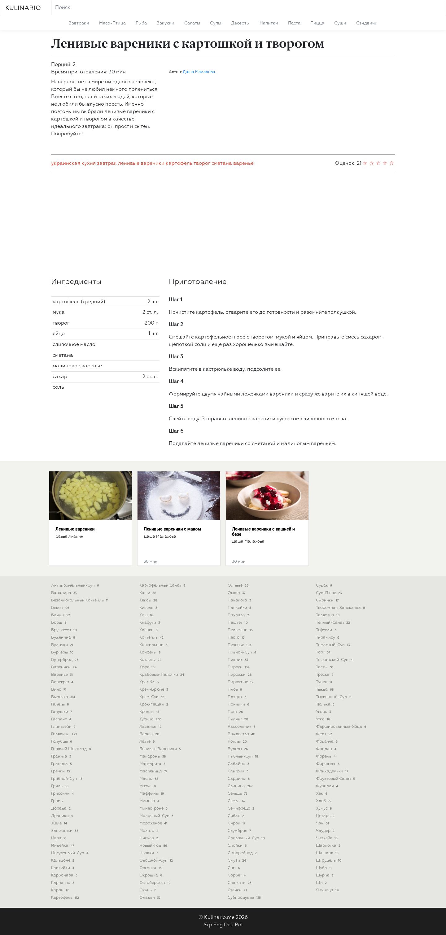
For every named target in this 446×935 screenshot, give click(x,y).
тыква (325, 690)
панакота (240, 600)
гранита (61, 756)
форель (326, 756)
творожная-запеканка (341, 608)
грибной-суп (67, 779)
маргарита (153, 764)
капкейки (63, 868)
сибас (236, 816)
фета (324, 734)
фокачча (327, 742)
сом (234, 868)
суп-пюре (329, 593)
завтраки (79, 23)
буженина (63, 638)
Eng (218, 925)
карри (60, 890)
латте (147, 742)
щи (322, 883)
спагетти (240, 883)
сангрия (238, 771)
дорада (61, 808)
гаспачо (61, 719)
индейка (63, 846)
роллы (238, 742)
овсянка (151, 868)
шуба (324, 868)
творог (202, 163)
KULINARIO (23, 8)
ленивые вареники (141, 163)
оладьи (150, 898)
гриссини (63, 794)
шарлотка (329, 846)
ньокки (149, 853)
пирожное (241, 682)
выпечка (63, 697)
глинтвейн (64, 727)
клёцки (149, 630)
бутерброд (65, 660)
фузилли (327, 786)
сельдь (238, 794)
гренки (61, 771)
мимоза (149, 801)
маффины (152, 794)
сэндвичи (367, 23)
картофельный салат (162, 585)
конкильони (154, 645)
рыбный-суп (243, 756)
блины (61, 615)
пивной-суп (242, 652)
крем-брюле (154, 690)
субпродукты (245, 898)
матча (148, 786)
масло (149, 779)
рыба (141, 23)
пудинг (238, 719)
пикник (238, 660)
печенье (240, 645)
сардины (239, 779)
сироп (237, 823)
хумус (324, 808)
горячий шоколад (71, 749)
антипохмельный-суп (75, 585)
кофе (147, 667)
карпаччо (63, 883)
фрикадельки (332, 771)
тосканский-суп (335, 660)
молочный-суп (156, 816)
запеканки (65, 831)
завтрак (107, 163)
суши (340, 23)
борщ (59, 623)
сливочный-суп (247, 838)
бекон (60, 608)
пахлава (239, 615)
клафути (150, 623)
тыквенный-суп (334, 697)
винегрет (62, 682)
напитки (269, 23)
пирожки (240, 675)
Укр (207, 925)
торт (323, 652)
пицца (317, 23)
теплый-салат (333, 623)
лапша (149, 734)
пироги (239, 667)
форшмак (328, 764)
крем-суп (152, 697)
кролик (149, 712)
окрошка (151, 875)
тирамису (328, 638)
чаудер (326, 831)
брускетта (64, 630)
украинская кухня (73, 163)
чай (323, 823)
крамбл (149, 682)
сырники (328, 600)
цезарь (326, 816)
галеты (60, 704)
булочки (62, 645)
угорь (324, 712)
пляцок (237, 697)
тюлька (325, 704)
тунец (324, 682)
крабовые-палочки (162, 675)
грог (58, 801)
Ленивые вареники (74, 528)
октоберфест (155, 883)
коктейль (152, 638)
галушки (62, 712)
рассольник (242, 727)
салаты (192, 23)
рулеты (238, 749)
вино (59, 690)
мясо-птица (112, 23)
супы (215, 23)
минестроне (154, 808)
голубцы (62, 742)
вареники (64, 667)
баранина (64, 593)
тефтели (326, 630)
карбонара (65, 875)
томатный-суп (333, 645)
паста (294, 23)
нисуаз (149, 838)
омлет (237, 593)
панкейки (240, 608)
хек (322, 794)
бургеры (63, 652)
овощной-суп (156, 861)
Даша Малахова (199, 72)
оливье (239, 585)
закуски (165, 23)
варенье (243, 163)
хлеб (324, 801)
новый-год (153, 846)
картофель (179, 163)
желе (59, 823)
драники (62, 816)
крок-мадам (154, 704)
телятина (328, 615)
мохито (149, 831)
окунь (148, 890)
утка (323, 719)
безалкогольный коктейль (80, 600)
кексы (148, 600)
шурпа (325, 875)
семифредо (242, 808)
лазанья (151, 727)
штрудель (329, 861)
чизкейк (327, 838)
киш (146, 615)
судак (324, 585)
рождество (242, 734)
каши (148, 593)
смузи (237, 861)
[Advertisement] (223, 224)
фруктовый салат (336, 779)
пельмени (241, 630)
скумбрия (240, 831)
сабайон (239, 764)
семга (237, 801)
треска (325, 675)
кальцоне (63, 861)
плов (235, 690)
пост (236, 712)
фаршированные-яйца (341, 727)
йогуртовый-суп (70, 853)
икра (59, 838)
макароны (153, 756)
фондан (326, 749)
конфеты (150, 652)
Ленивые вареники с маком (172, 528)
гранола (62, 764)
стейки (238, 890)
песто (237, 638)
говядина (64, 734)
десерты (240, 23)
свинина (241, 786)
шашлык (328, 853)
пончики (239, 704)
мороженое (153, 823)
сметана (222, 163)
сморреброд (243, 853)
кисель (148, 608)
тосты (325, 667)
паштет (238, 623)
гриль (60, 786)
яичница (328, 890)
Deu (229, 925)
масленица (153, 771)
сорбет (237, 875)
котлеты (151, 660)
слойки (238, 846)
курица (151, 719)
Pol (239, 925)
